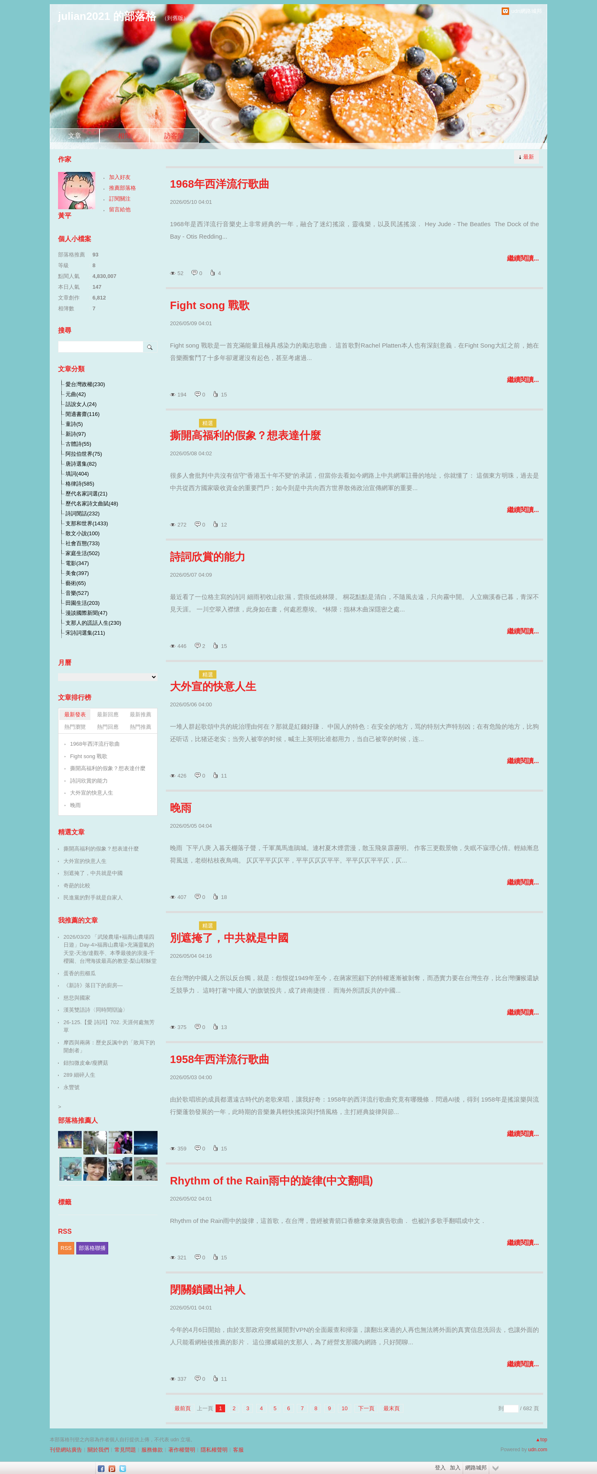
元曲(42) (76, 394)
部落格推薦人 (78, 1120)
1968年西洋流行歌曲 (219, 184)
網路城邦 (476, 1467)
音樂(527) (77, 593)
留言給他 (120, 209)
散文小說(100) (83, 533)
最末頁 (391, 1408)
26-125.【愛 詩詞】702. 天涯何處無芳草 (109, 1026)
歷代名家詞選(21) (86, 494)
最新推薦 (140, 714)
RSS (66, 1248)
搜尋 (150, 347)
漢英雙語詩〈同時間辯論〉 (95, 1010)
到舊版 (175, 18)
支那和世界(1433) (87, 523)
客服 (238, 1450)
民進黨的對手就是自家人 (93, 897)
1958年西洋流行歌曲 (219, 1059)
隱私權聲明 (214, 1450)
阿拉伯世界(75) (84, 454)
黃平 (64, 215)
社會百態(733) (83, 543)
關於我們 (98, 1450)
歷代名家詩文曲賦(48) (92, 503)
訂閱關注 (120, 199)
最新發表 (75, 714)
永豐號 (71, 1087)
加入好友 (120, 177)
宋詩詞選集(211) (85, 633)
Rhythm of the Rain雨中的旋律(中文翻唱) (271, 1180)
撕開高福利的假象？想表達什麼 (245, 435)
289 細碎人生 (79, 1075)
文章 (74, 135)
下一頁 (366, 1408)
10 (344, 1408)
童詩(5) (74, 424)
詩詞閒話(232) (83, 513)
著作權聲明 (181, 1450)
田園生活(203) (83, 603)
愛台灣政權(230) (85, 384)
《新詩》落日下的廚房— (93, 985)
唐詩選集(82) (81, 464)
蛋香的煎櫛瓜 (79, 973)
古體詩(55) (78, 444)
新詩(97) (76, 434)
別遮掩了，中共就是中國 (229, 938)
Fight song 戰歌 (210, 305)
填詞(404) (77, 474)
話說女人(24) (81, 404)
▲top (541, 1440)
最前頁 (183, 1408)
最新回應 (108, 714)
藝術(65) (76, 583)
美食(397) (77, 573)
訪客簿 (174, 135)
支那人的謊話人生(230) (93, 623)
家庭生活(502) (83, 553)
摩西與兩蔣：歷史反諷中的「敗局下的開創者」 (109, 1046)
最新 (528, 157)
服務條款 (152, 1450)
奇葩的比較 (76, 885)
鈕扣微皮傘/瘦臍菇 (85, 1063)
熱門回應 (108, 727)
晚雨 (181, 808)
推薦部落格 (122, 188)
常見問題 (125, 1450)
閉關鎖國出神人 (207, 1289)
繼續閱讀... (523, 258)
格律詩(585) (80, 484)
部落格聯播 (92, 1248)
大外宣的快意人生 (213, 686)
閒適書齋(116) (83, 414)
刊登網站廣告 (66, 1450)
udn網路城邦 (526, 11)
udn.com (537, 1449)
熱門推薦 (140, 727)
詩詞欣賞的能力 (207, 557)
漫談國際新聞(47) (86, 613)
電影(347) (77, 563)
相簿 (124, 135)
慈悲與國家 (76, 998)
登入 (440, 1467)
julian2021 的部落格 (107, 16)
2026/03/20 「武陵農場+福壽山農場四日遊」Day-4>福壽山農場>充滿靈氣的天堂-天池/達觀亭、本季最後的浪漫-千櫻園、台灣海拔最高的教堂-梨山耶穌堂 (110, 949)
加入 (455, 1467)
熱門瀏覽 (75, 727)
